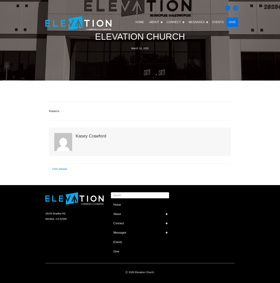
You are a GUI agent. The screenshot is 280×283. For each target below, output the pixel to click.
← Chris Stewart (58, 169)
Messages (197, 22)
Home (140, 22)
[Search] (140, 195)
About (154, 22)
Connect (174, 22)
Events (218, 22)
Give (232, 22)
